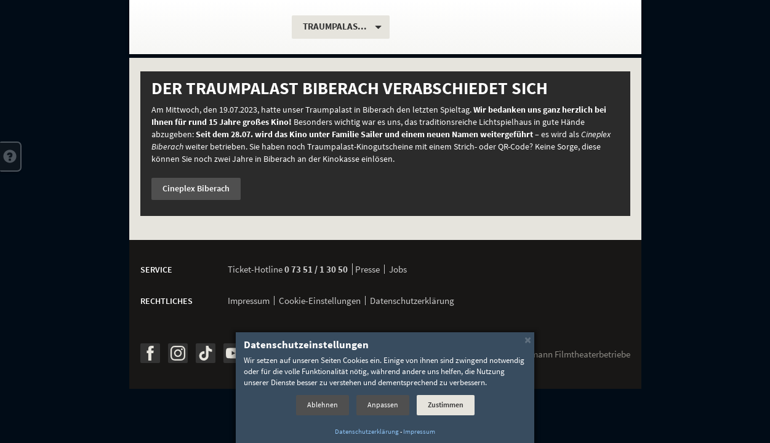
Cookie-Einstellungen (320, 300)
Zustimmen (445, 404)
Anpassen (382, 404)
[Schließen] (527, 339)
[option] (385, 143)
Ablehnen (322, 404)
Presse (367, 269)
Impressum (249, 300)
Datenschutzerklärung (412, 300)
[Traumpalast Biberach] (211, 27)
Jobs (398, 269)
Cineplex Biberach (196, 188)
